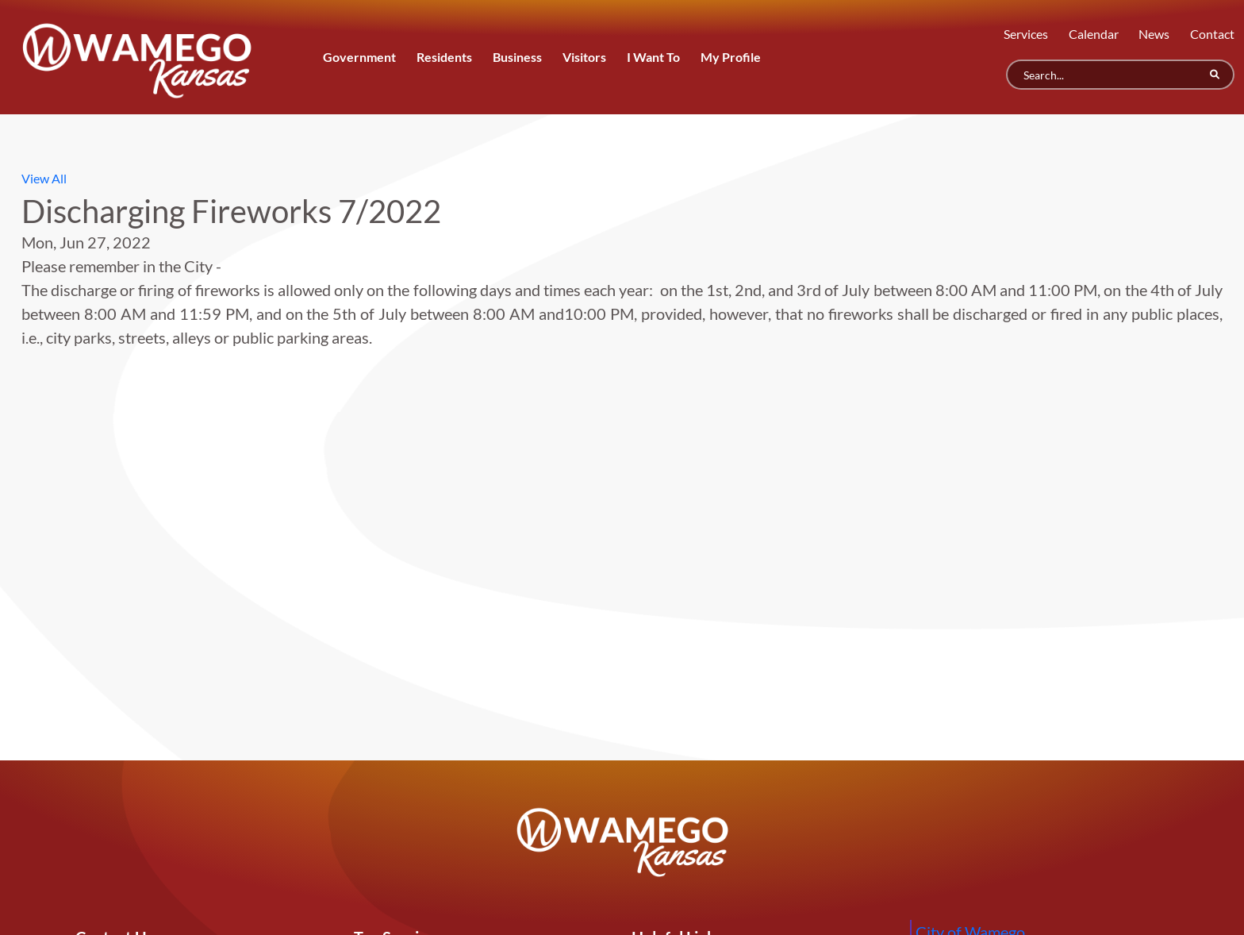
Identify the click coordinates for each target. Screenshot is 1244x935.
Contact (1212, 33)
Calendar (1094, 33)
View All (44, 178)
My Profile (731, 56)
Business (517, 56)
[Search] (1120, 75)
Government (359, 56)
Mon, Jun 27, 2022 (86, 242)
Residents (444, 56)
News (1153, 33)
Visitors (584, 56)
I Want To (653, 56)
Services (1026, 33)
